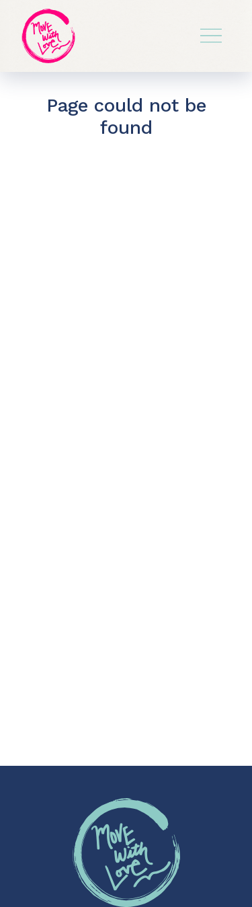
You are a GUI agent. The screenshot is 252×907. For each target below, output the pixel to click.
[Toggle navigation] (211, 36)
